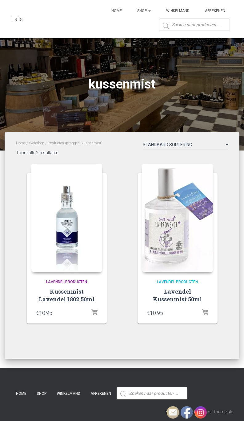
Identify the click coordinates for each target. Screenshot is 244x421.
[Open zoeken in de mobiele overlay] (194, 27)
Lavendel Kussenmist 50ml (177, 295)
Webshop (36, 143)
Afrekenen (215, 11)
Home (116, 11)
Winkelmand (178, 11)
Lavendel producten (66, 282)
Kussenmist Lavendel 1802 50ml (66, 295)
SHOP (144, 11)
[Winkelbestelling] (185, 146)
